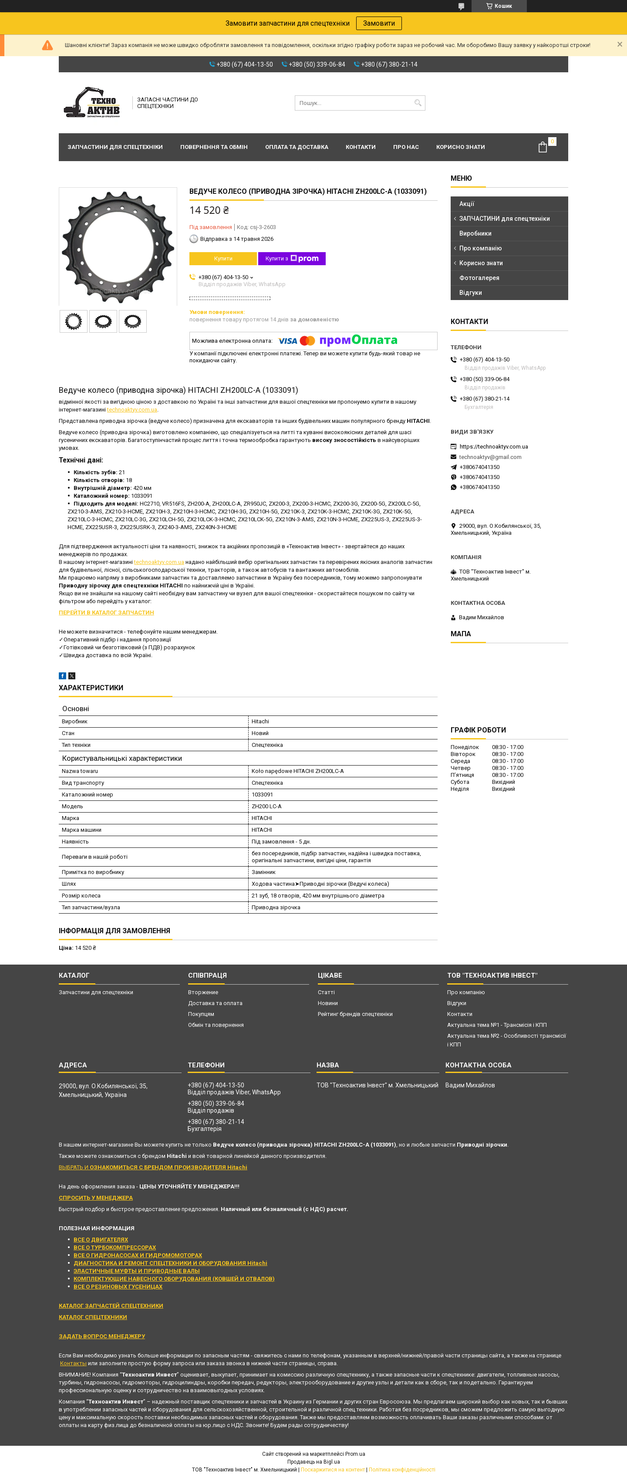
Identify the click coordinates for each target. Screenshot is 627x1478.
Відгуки (470, 292)
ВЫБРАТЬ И (153, 1167)
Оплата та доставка (296, 147)
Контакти (361, 147)
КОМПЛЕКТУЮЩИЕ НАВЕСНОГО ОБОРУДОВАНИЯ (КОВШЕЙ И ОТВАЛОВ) (174, 1279)
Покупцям (201, 1014)
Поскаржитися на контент (333, 1470)
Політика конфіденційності (402, 1470)
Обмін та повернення (216, 1025)
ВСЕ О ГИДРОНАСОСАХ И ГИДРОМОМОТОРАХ (138, 1255)
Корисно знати (460, 147)
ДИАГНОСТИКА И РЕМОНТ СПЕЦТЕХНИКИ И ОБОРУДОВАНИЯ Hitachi (170, 1263)
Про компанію (480, 248)
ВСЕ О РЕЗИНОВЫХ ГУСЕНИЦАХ (118, 1286)
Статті (326, 992)
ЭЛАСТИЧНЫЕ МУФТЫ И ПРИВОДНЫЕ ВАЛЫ (137, 1271)
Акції (467, 203)
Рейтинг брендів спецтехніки (355, 1014)
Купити (223, 258)
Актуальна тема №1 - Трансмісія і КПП (497, 1025)
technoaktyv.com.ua (132, 409)
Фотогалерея (479, 277)
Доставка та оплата (215, 1003)
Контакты (73, 1363)
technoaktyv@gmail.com (490, 457)
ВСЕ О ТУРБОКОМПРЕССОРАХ (115, 1247)
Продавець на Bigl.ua (313, 1462)
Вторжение (203, 992)
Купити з (292, 259)
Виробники (475, 233)
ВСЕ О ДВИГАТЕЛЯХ (101, 1239)
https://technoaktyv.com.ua (494, 446)
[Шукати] (417, 103)
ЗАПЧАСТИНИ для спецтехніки (504, 218)
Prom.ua (355, 1454)
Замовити (379, 23)
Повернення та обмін (214, 147)
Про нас (406, 147)
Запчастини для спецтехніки (115, 147)
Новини (328, 1003)
